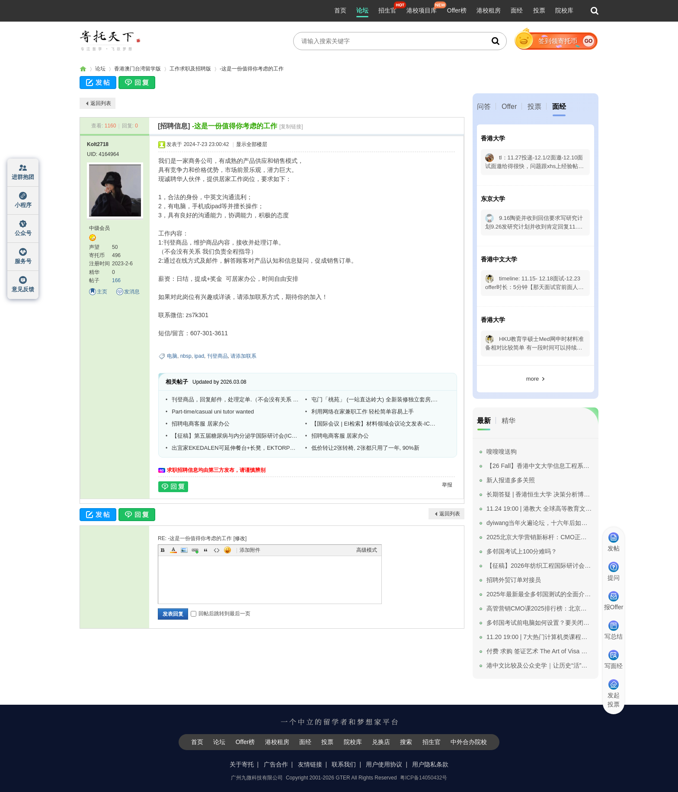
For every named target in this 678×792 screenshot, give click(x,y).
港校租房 (489, 10)
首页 (340, 10)
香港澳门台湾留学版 (137, 69)
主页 (102, 292)
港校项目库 (421, 10)
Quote (205, 550)
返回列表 (100, 103)
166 (116, 280)
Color (173, 550)
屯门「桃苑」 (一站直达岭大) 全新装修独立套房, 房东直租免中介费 (374, 399)
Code (216, 550)
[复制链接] (291, 127)
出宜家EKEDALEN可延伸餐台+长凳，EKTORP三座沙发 (235, 448)
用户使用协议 (384, 764)
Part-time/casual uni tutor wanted (213, 411)
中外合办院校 (469, 741)
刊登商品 (217, 356)
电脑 (172, 356)
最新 (484, 420)
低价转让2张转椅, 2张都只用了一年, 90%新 (365, 448)
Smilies (227, 550)
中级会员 (99, 228)
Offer (509, 106)
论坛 (362, 10)
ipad (199, 356)
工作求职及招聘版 (190, 69)
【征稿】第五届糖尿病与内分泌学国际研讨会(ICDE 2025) (235, 436)
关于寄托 (242, 764)
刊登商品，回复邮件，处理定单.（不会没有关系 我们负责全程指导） (235, 399)
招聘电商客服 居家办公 (201, 423)
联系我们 (344, 764)
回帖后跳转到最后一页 (220, 614)
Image (184, 550)
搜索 (406, 741)
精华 (508, 420)
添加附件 (250, 550)
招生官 (387, 10)
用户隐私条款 (430, 764)
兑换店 (381, 741)
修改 (240, 538)
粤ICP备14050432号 (423, 778)
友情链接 (310, 764)
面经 (517, 10)
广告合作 (276, 764)
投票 (539, 10)
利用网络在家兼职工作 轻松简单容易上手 (362, 411)
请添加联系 (243, 356)
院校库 (564, 10)
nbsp (186, 356)
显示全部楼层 (251, 144)
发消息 (132, 292)
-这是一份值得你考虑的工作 (252, 69)
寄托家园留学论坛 (83, 69)
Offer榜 (457, 10)
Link (195, 550)
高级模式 (366, 550)
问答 (484, 106)
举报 (447, 485)
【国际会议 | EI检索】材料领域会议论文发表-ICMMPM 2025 (374, 423)
